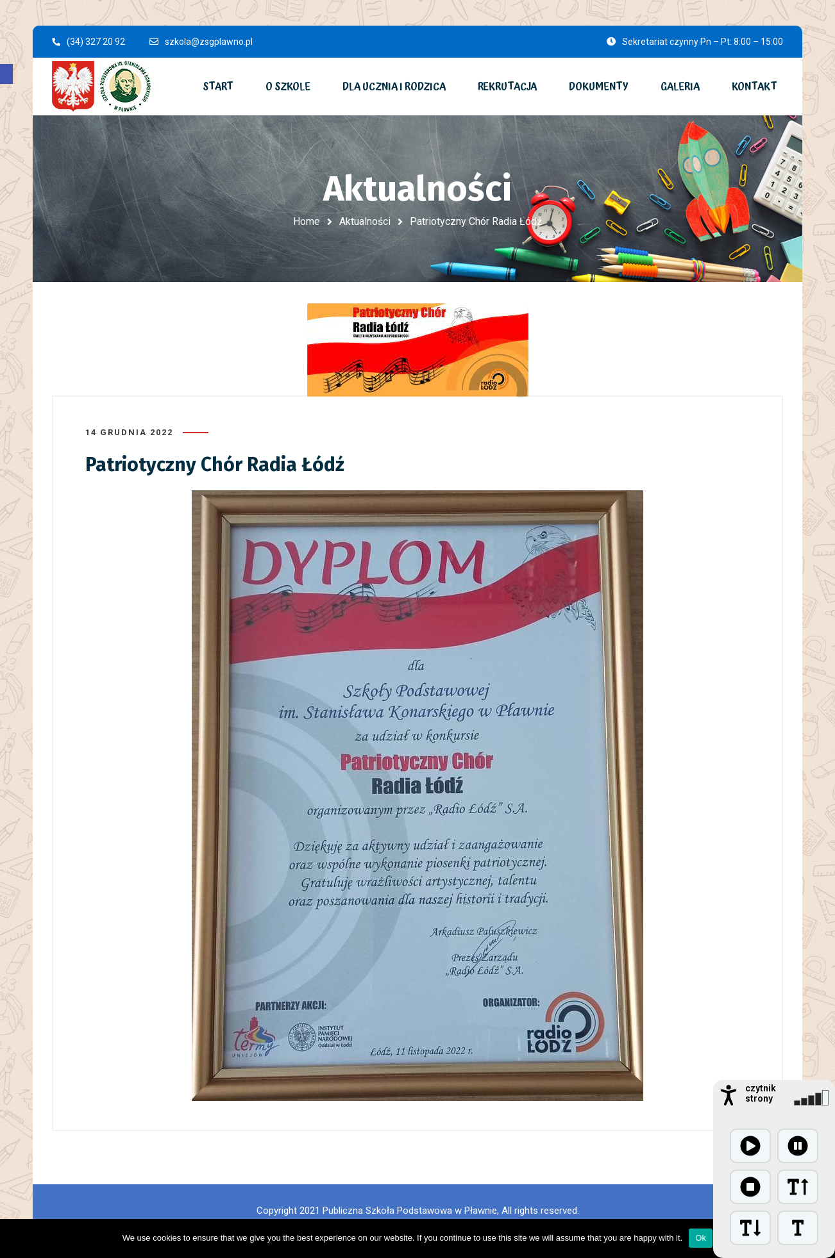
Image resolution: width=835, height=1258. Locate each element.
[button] (6, 74)
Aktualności (365, 221)
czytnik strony (760, 1093)
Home (306, 221)
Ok (700, 1238)
